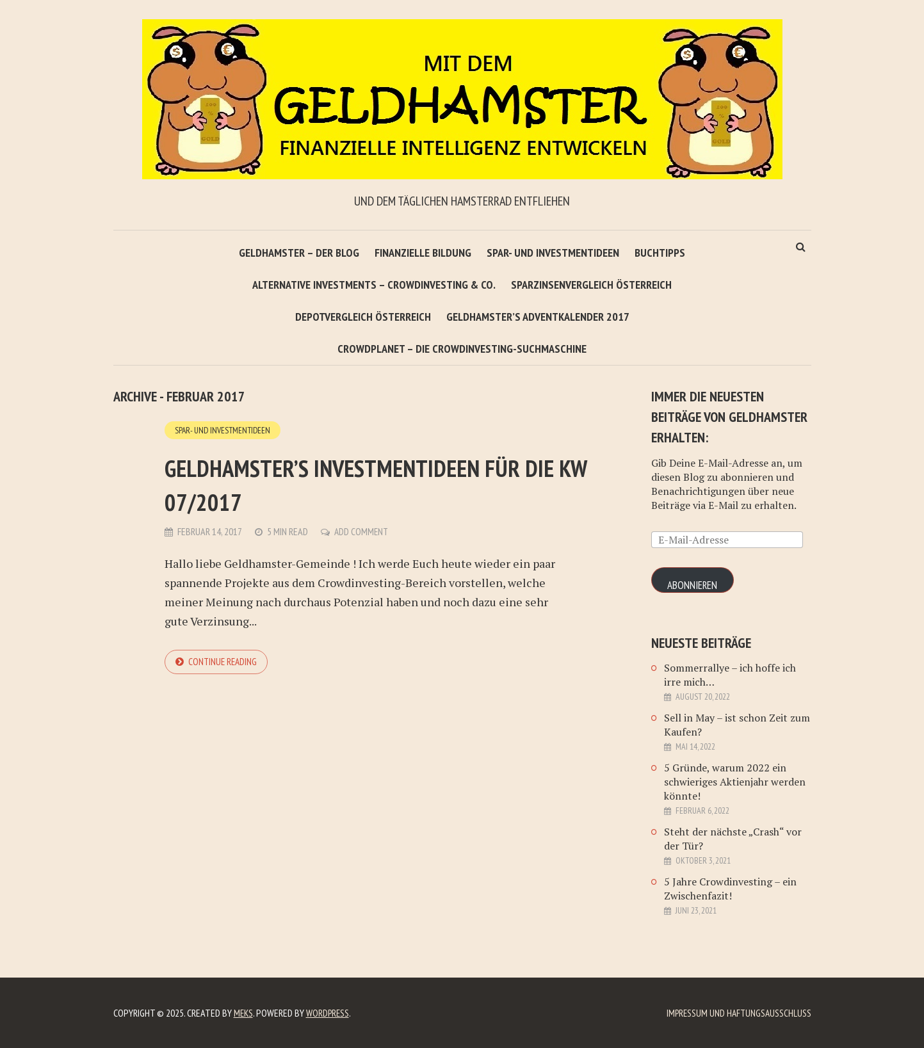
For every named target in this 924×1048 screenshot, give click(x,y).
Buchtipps (660, 252)
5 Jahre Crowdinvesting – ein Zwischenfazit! (730, 889)
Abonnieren (694, 585)
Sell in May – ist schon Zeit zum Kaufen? (737, 725)
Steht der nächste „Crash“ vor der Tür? (733, 839)
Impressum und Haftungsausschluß (737, 1012)
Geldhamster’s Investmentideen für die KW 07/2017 (368, 483)
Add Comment (362, 532)
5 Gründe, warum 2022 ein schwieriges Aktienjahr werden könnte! (735, 782)
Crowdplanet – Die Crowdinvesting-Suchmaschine (462, 348)
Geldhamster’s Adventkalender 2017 (537, 316)
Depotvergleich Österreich (363, 316)
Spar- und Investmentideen (553, 252)
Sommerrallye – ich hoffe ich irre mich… (730, 675)
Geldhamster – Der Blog (299, 252)
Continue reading (224, 662)
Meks (244, 1012)
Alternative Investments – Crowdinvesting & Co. (374, 284)
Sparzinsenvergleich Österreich (591, 284)
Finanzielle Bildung (423, 252)
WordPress (330, 1012)
